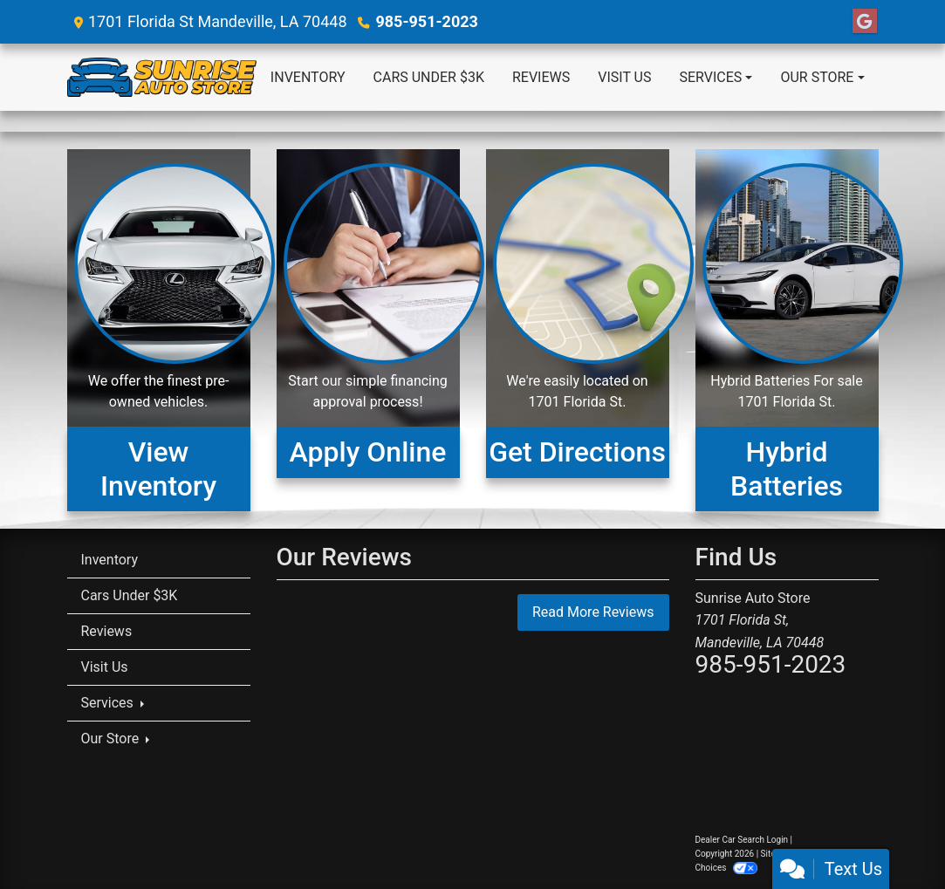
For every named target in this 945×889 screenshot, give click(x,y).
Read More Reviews (593, 612)
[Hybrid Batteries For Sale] (787, 330)
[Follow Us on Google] (865, 22)
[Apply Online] (368, 330)
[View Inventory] (159, 330)
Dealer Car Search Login (742, 840)
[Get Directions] (577, 330)
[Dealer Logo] (162, 77)
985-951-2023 (426, 21)
